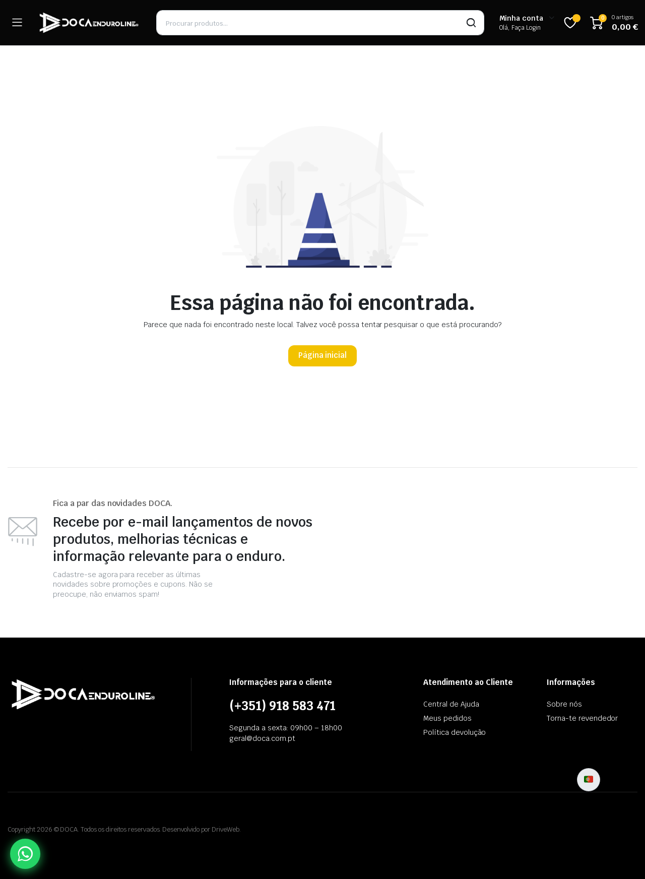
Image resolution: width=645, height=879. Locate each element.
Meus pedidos (447, 718)
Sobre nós (564, 704)
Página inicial (322, 355)
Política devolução (454, 732)
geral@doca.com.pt (262, 738)
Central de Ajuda (451, 704)
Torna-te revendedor (582, 718)
